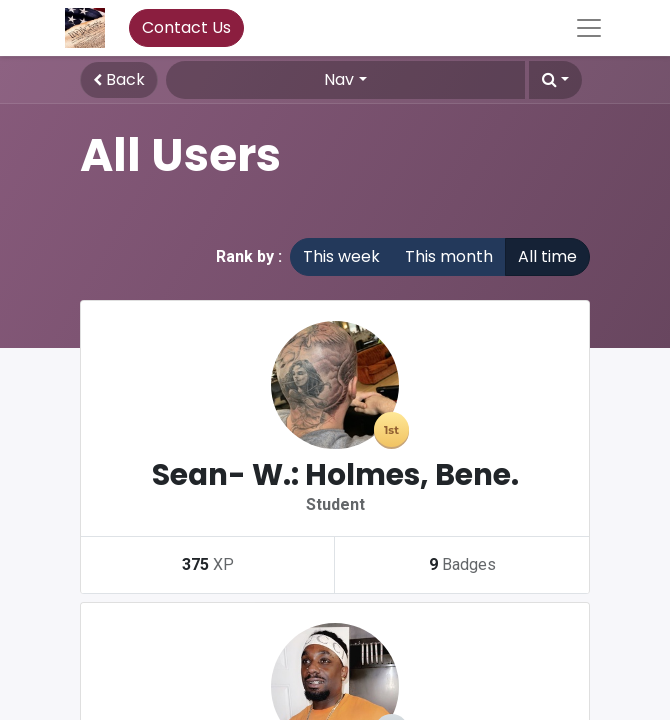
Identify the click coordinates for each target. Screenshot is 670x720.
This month (449, 256)
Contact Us (186, 27)
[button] (555, 80)
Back (119, 79)
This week (341, 256)
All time (547, 256)
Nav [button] (339, 79)
